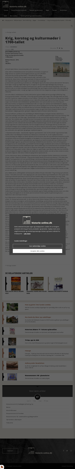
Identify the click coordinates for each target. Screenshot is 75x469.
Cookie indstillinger (20, 241)
